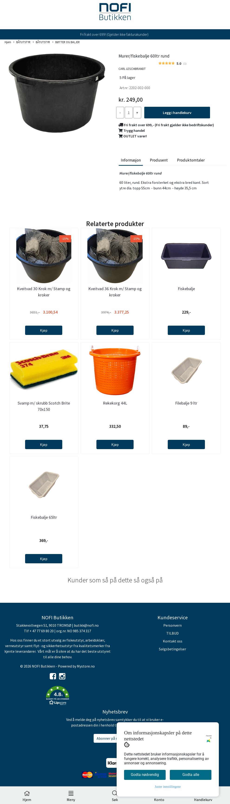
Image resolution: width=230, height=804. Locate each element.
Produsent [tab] (159, 160)
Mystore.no (86, 666)
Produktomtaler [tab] (191, 160)
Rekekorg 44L (115, 403)
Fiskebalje (186, 288)
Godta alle (190, 774)
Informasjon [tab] (131, 160)
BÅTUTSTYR (21, 42)
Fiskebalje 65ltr (44, 517)
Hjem (8, 42)
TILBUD (172, 633)
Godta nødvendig (145, 774)
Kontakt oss (172, 641)
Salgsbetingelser (172, 649)
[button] (57, 696)
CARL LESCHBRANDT (132, 69)
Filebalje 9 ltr (186, 403)
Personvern (172, 625)
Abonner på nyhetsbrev (115, 738)
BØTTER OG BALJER (66, 42)
